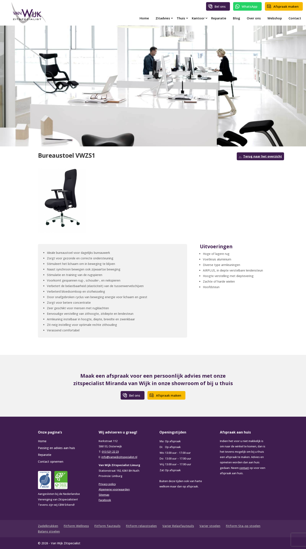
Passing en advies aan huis (56, 448)
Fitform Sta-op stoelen (243, 526)
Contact (295, 18)
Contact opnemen (50, 461)
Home (144, 18)
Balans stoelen (49, 531)
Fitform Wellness (76, 526)
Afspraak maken (286, 6)
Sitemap (104, 495)
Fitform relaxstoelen (141, 526)
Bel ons (220, 6)
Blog (236, 18)
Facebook (105, 500)
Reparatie (218, 18)
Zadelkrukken (48, 526)
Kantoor (198, 18)
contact (244, 468)
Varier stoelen (209, 526)
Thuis (181, 18)
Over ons (254, 18)
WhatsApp (249, 6)
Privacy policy (107, 484)
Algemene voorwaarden (114, 489)
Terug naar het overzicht (262, 156)
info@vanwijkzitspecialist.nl (119, 457)
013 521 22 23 (110, 452)
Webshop (274, 18)
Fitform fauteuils (107, 526)
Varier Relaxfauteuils (178, 526)
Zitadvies (163, 18)
